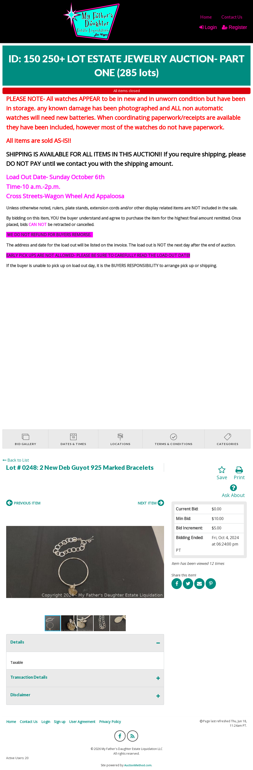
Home (206, 17)
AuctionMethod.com (137, 765)
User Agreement (82, 721)
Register (234, 27)
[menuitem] (206, 17)
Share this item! (183, 575)
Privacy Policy (110, 721)
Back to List (15, 460)
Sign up (59, 721)
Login (208, 27)
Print (239, 473)
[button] (11, 562)
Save (222, 473)
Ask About (233, 491)
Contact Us (231, 17)
